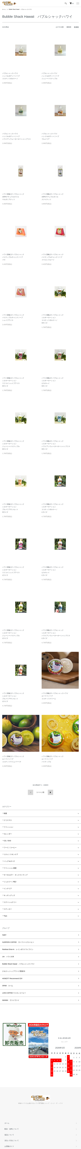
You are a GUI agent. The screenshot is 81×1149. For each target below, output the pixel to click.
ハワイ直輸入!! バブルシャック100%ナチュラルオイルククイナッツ (53, 196)
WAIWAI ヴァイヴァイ (10, 1000)
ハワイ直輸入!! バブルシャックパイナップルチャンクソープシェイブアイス (13, 317)
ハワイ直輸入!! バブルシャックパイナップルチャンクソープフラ (13, 257)
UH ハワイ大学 (8, 957)
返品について (9, 1135)
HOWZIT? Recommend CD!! (12, 978)
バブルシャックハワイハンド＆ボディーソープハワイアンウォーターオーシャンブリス (16, 136)
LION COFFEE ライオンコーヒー (14, 993)
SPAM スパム (7, 986)
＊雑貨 (4, 813)
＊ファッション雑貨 (9, 868)
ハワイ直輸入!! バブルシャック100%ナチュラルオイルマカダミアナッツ (13, 196)
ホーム (4, 9)
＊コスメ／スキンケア (10, 854)
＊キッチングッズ (8, 895)
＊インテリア (7, 888)
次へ (50, 792)
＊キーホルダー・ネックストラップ (15, 875)
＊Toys (4, 916)
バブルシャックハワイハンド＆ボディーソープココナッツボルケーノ (11, 76)
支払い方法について (12, 1140)
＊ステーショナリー (9, 902)
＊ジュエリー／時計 (9, 882)
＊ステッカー (7, 909)
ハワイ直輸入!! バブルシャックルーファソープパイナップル (53, 759)
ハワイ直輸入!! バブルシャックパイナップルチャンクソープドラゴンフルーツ (53, 257)
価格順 (68, 27)
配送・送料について (12, 1129)
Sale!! (4, 935)
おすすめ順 (60, 27)
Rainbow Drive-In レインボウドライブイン (17, 949)
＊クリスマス (7, 820)
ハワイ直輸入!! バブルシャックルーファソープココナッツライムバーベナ (13, 759)
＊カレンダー (7, 834)
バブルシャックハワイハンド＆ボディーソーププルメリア (50, 136)
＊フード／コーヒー (9, 847)
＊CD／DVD (6, 841)
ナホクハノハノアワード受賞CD (13, 971)
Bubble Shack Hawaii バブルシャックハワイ (20, 9)
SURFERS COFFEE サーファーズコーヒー (18, 942)
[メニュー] (77, 3)
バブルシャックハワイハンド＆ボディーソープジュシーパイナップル (50, 76)
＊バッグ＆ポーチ (8, 861)
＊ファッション (7, 827)
